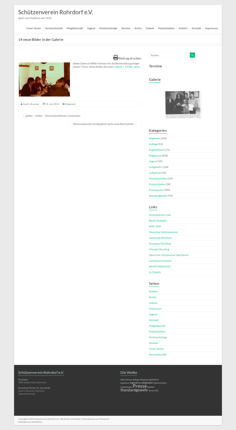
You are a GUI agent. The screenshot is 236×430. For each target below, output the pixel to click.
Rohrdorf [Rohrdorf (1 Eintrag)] (150, 387)
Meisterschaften (158, 178)
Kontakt (196, 28)
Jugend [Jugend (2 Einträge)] (133, 382)
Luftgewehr (155, 166)
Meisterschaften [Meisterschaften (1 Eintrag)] (160, 383)
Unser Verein (33, 28)
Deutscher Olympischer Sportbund (168, 254)
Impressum (211, 28)
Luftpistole (155, 172)
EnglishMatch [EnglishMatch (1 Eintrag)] (153, 380)
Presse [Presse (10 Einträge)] (140, 386)
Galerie (150, 28)
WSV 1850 (155, 226)
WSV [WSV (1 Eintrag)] (156, 391)
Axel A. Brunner (31, 104)
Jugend (91, 28)
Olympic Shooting (159, 249)
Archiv (138, 28)
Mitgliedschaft (75, 28)
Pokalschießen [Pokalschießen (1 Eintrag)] (126, 387)
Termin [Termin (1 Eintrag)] (151, 391)
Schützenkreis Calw (160, 214)
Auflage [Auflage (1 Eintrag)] (136, 380)
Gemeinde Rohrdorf (160, 237)
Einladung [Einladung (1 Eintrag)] (144, 380)
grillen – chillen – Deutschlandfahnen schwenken (51, 115)
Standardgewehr (158, 195)
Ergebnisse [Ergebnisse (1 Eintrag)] (124, 383)
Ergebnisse (155, 155)
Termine (125, 28)
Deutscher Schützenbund (163, 232)
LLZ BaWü (155, 272)
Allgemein (70, 104)
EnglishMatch (157, 149)
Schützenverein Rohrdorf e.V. (55, 12)
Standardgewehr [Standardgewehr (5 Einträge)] (134, 390)
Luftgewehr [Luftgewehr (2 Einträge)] (147, 382)
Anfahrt (183, 28)
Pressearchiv (156, 189)
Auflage (153, 144)
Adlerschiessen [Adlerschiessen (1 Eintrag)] (126, 380)
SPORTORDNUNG (160, 266)
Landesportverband (160, 260)
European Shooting (160, 243)
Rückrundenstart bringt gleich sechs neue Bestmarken (105, 123)
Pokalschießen (166, 28)
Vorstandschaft (53, 28)
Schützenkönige (108, 28)
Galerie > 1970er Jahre (127, 66)
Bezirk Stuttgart (158, 220)
